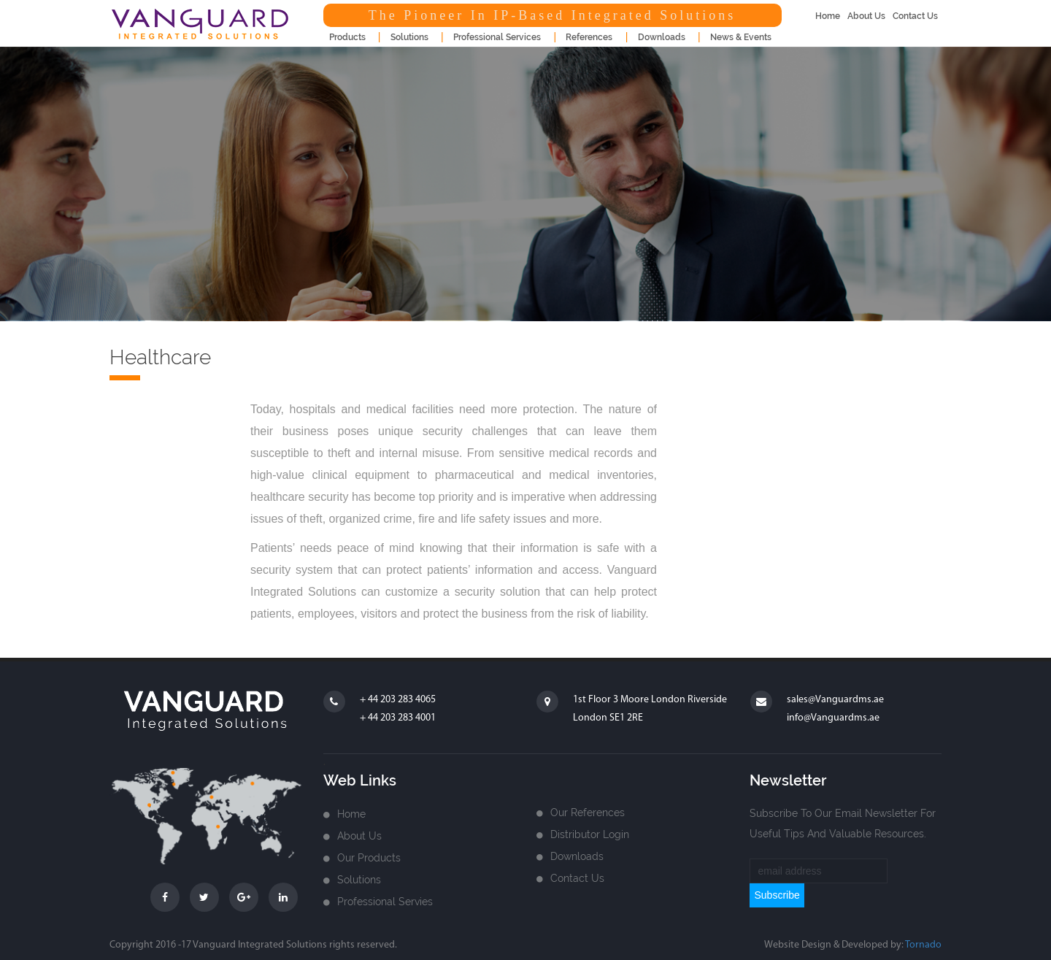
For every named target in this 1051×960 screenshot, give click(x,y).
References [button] (589, 37)
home (827, 16)
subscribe (776, 895)
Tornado (923, 945)
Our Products (369, 858)
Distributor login (589, 834)
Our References (587, 812)
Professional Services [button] (497, 37)
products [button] (347, 37)
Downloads (577, 856)
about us (866, 16)
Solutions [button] (409, 37)
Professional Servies (385, 901)
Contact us (577, 878)
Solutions (359, 880)
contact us (915, 16)
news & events (740, 37)
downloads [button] (661, 37)
